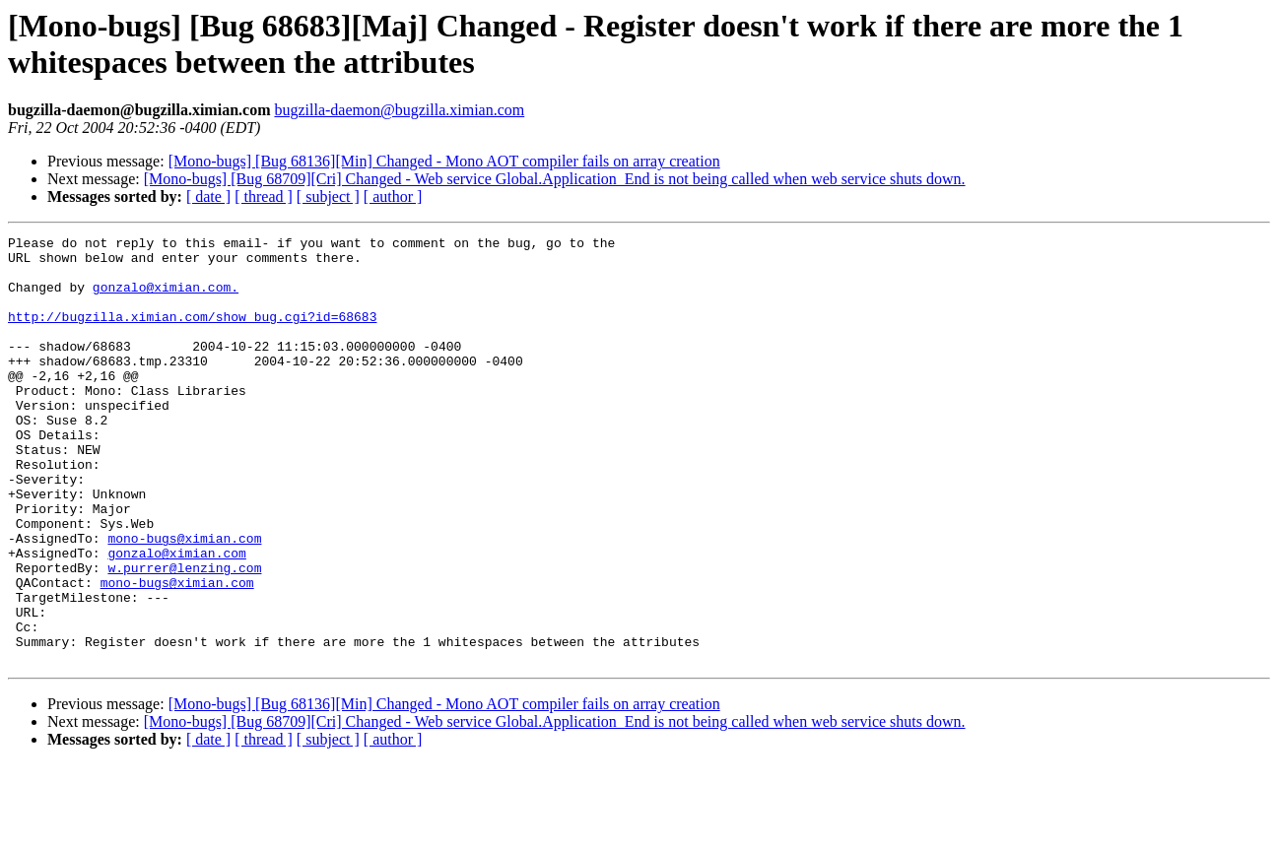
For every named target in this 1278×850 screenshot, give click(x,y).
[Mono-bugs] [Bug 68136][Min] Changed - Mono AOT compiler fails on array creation (444, 161)
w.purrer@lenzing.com (184, 635)
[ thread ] (264, 196)
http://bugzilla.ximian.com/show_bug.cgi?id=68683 (192, 334)
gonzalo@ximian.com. (165, 298)
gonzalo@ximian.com (176, 617)
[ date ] (208, 196)
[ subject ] (328, 196)
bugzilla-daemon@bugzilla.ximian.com (399, 109)
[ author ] (393, 196)
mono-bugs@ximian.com (184, 600)
